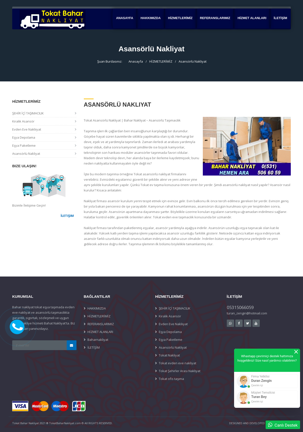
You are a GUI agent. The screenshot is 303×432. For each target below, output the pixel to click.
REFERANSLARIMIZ (215, 18)
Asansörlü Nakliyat (192, 61)
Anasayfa (124, 18)
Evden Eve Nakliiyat (26, 129)
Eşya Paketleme (24, 145)
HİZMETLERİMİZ (180, 18)
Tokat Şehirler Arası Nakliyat (179, 371)
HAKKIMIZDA (151, 18)
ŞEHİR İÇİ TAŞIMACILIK (28, 113)
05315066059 (240, 307)
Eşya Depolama (23, 137)
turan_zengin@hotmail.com (247, 313)
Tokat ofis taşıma (171, 379)
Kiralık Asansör (23, 121)
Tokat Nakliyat (169, 355)
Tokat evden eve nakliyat (177, 363)
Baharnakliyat (97, 339)
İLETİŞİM (280, 18)
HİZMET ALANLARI (252, 18)
